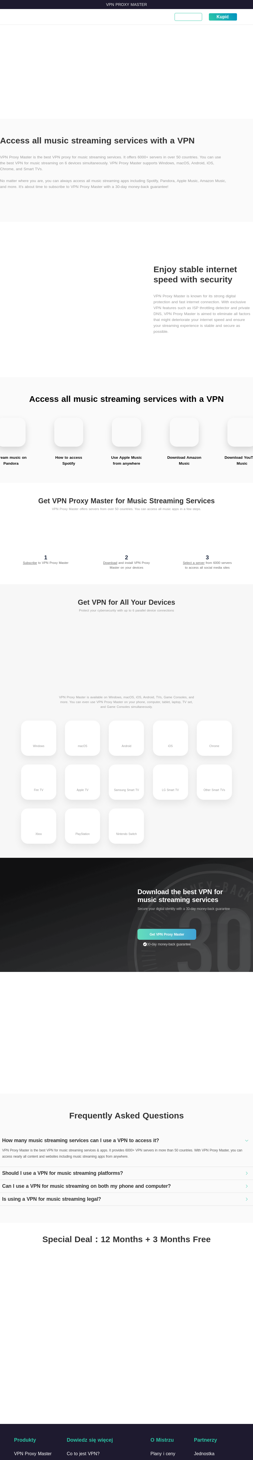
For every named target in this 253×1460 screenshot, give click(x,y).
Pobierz (87, 16)
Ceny (104, 16)
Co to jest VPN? (53, 19)
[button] (126, 1139)
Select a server (194, 561)
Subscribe (30, 561)
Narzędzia (160, 16)
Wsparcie (136, 16)
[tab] (126, 1139)
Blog (118, 16)
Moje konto (188, 16)
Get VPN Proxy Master (167, 933)
